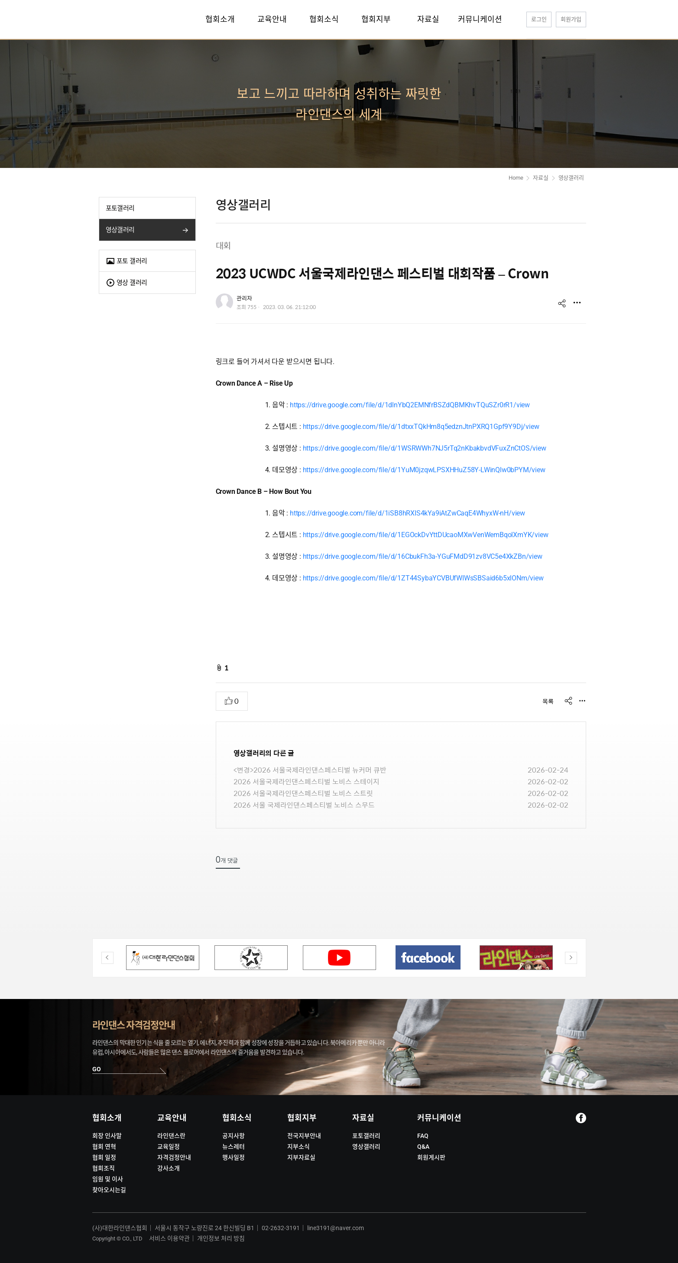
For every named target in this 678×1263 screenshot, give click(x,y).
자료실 (540, 177)
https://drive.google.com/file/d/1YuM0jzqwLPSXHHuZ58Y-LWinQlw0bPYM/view (424, 470)
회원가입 (571, 19)
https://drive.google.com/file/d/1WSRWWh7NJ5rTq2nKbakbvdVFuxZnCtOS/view (424, 448)
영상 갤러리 (126, 282)
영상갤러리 (120, 230)
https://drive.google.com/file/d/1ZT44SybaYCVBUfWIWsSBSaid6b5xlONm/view (423, 578)
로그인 (539, 19)
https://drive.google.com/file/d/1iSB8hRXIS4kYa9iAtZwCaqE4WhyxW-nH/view (407, 513)
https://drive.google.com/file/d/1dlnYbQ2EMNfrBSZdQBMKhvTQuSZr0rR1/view (410, 405)
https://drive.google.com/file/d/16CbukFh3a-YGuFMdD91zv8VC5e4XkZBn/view (422, 556)
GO (96, 1069)
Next (571, 958)
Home (516, 177)
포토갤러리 (120, 208)
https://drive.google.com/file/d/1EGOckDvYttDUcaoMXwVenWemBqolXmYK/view (425, 535)
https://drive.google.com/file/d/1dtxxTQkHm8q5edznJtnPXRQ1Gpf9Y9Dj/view (421, 426)
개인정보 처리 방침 (221, 1238)
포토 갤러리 (126, 261)
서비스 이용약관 (169, 1238)
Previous (107, 958)
